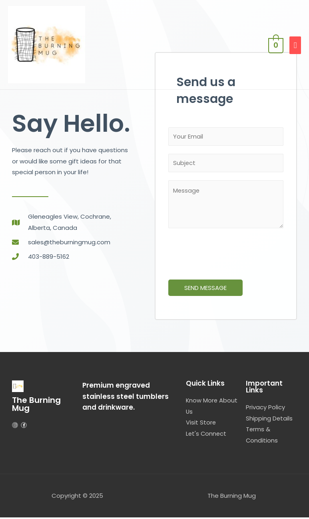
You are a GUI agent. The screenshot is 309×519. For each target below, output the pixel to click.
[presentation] (229, 253)
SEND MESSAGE (205, 289)
